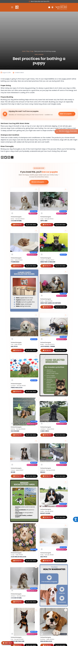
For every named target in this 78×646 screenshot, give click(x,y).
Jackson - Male (47, 429)
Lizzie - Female (46, 219)
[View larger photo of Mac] (36, 230)
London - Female (18, 385)
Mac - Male (16, 260)
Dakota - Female (47, 470)
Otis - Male (16, 344)
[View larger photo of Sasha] (65, 230)
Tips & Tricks (39, 54)
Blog (28, 51)
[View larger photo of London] (36, 356)
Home (23, 51)
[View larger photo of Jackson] (65, 399)
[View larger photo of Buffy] (36, 189)
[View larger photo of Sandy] (36, 399)
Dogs (31, 51)
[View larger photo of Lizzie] (65, 189)
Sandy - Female (18, 429)
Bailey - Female (47, 344)
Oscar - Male (17, 470)
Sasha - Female (47, 260)
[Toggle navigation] (12, 7)
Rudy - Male (46, 301)
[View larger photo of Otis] (36, 315)
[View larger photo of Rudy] (65, 271)
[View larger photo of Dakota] (65, 440)
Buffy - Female (17, 219)
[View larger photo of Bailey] (65, 315)
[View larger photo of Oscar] (36, 440)
